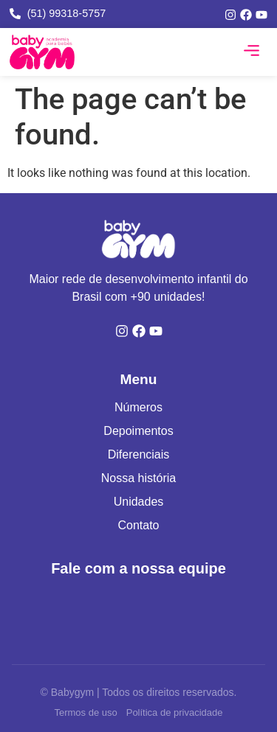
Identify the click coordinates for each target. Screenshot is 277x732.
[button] (252, 52)
